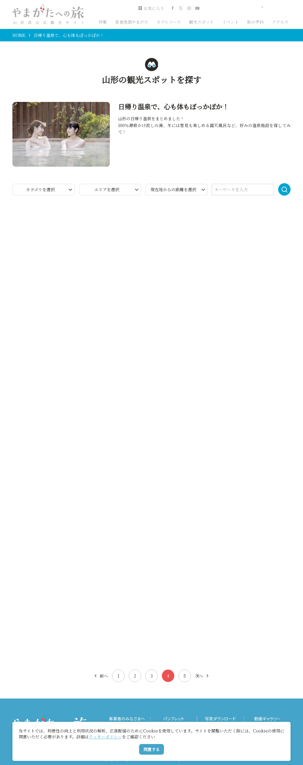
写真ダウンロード (220, 718)
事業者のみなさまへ (127, 718)
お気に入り (151, 8)
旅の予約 (255, 22)
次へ (202, 676)
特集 (103, 22)
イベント (230, 22)
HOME (18, 35)
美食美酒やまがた (131, 22)
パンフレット (173, 718)
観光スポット (201, 22)
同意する (151, 749)
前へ (101, 676)
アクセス (280, 22)
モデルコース (169, 22)
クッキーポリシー (105, 737)
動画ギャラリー (267, 718)
